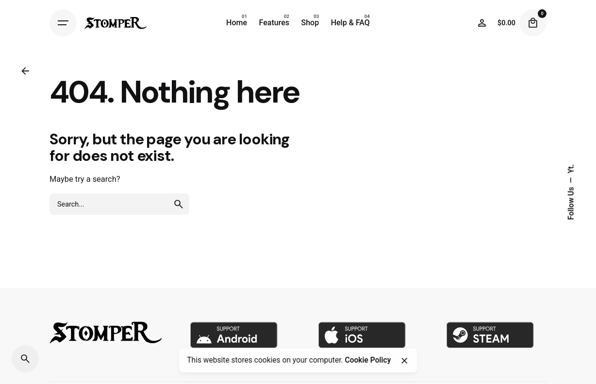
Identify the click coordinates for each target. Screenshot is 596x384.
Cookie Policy (368, 360)
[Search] (25, 358)
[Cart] (532, 22)
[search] (178, 204)
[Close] (404, 360)
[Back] (25, 71)
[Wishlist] (482, 23)
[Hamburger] (63, 22)
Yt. (570, 169)
